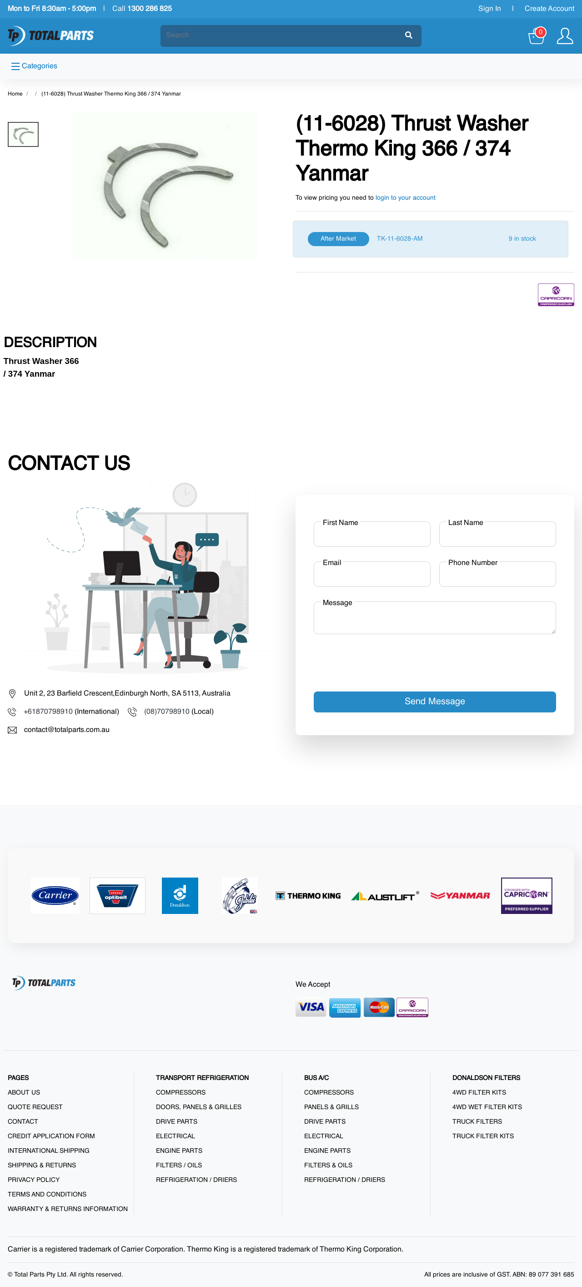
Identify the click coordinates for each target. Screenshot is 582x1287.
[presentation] (383, 659)
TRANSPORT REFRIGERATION (202, 1078)
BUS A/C (316, 1078)
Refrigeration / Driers (196, 1180)
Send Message (435, 702)
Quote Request (35, 1107)
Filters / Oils (179, 1165)
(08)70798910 (167, 712)
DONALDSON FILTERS (486, 1078)
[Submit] (408, 35)
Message (337, 603)
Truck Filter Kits (483, 1136)
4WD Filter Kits (479, 1093)
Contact (23, 1122)
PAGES (18, 1078)
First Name (340, 523)
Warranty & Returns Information (68, 1209)
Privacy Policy (34, 1180)
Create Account (549, 9)
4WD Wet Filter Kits (487, 1107)
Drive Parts (176, 1122)
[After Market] (430, 239)
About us (24, 1093)
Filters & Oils (328, 1165)
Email (332, 563)
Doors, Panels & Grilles (198, 1107)
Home (15, 94)
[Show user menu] (565, 36)
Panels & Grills (331, 1107)
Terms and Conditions (47, 1194)
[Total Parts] (51, 36)
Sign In (489, 9)
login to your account (406, 198)
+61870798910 (48, 712)
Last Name (465, 523)
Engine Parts (179, 1151)
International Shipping (49, 1151)
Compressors (181, 1093)
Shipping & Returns (42, 1165)
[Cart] (537, 36)
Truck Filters (477, 1122)
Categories (34, 66)
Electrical (175, 1136)
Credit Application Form (51, 1136)
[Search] (283, 35)
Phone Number (472, 563)
